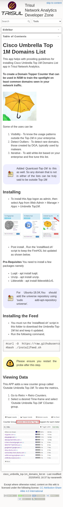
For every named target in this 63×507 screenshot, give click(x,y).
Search (29, 21)
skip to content (54, 3)
